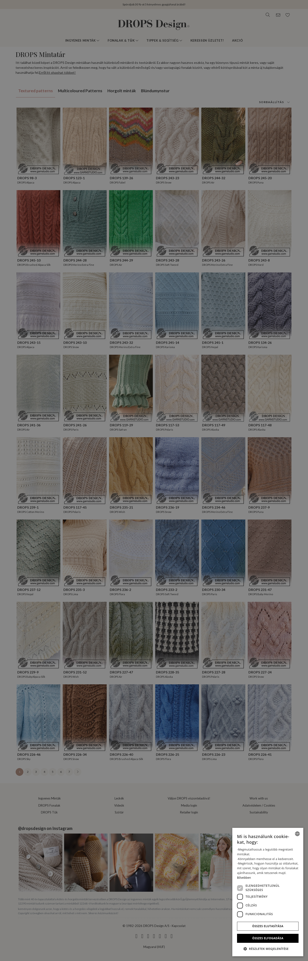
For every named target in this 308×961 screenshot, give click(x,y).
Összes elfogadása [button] (267, 938)
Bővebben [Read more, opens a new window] (244, 878)
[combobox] (297, 833)
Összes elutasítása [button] (267, 926)
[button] (268, 949)
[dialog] (267, 892)
